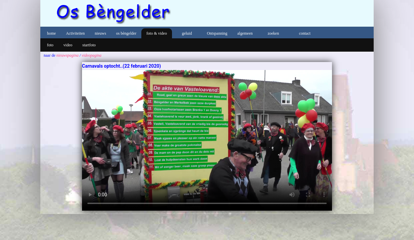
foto (50, 45)
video (67, 45)
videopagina (91, 55)
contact (305, 33)
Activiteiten (75, 33)
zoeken (273, 33)
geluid (187, 33)
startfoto (89, 45)
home (51, 33)
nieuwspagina (67, 55)
